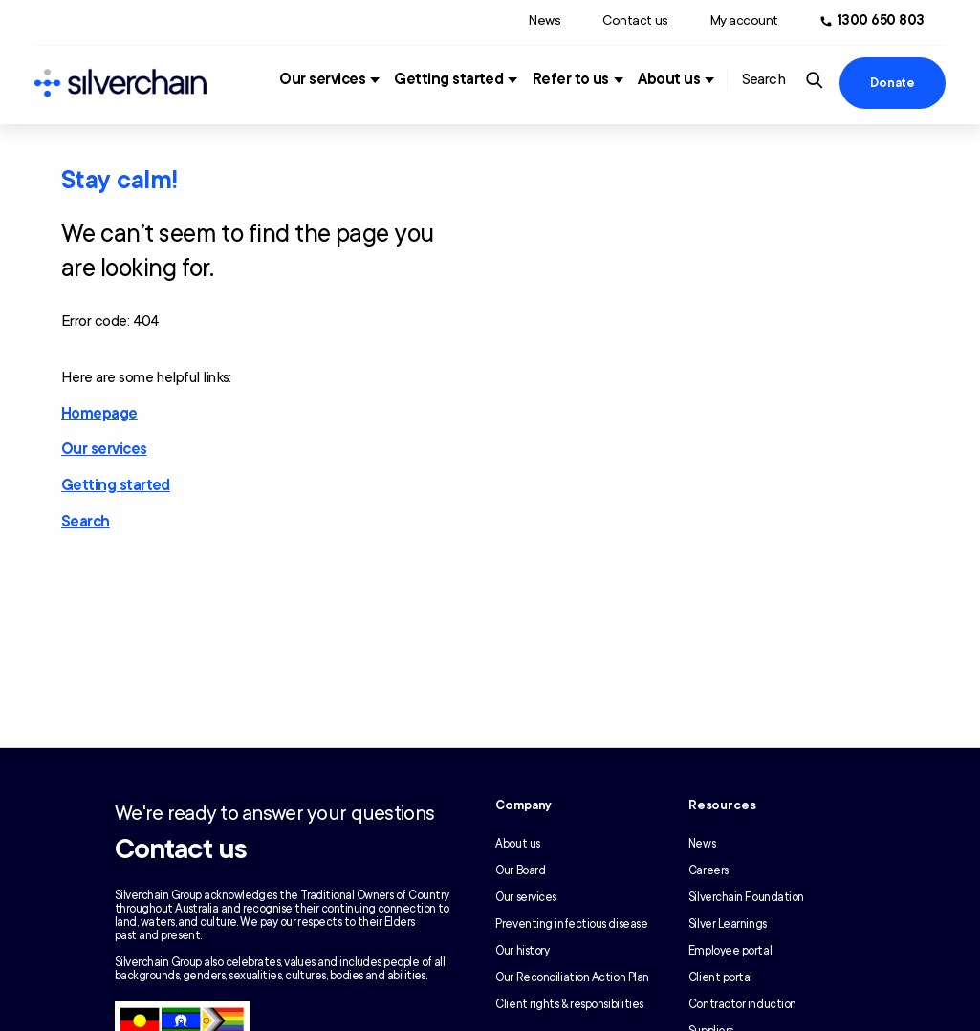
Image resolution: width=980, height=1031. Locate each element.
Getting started (448, 79)
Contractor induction (742, 1004)
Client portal (720, 977)
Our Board (520, 870)
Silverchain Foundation (746, 897)
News (544, 20)
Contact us (634, 20)
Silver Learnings (727, 924)
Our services (322, 79)
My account (744, 20)
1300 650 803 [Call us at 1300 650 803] (881, 20)
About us (669, 79)
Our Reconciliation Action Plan (572, 977)
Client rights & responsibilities (569, 1004)
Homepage (99, 413)
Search (85, 521)
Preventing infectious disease (571, 924)
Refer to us (571, 79)
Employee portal (730, 950)
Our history (522, 950)
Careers (708, 870)
